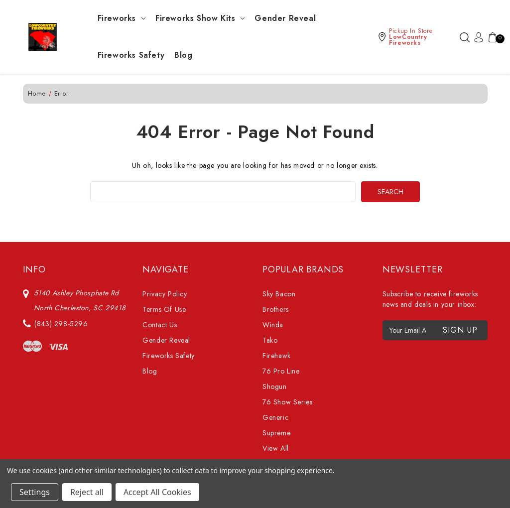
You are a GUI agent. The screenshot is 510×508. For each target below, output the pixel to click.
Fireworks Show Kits (200, 18)
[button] (416, 37)
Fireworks (121, 18)
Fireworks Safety (131, 55)
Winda (272, 325)
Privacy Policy (164, 294)
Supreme (276, 433)
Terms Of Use (164, 309)
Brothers (275, 309)
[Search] (465, 37)
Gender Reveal (285, 18)
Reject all (87, 492)
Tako (269, 340)
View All (275, 448)
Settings (34, 492)
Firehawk (276, 356)
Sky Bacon (278, 294)
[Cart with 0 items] (491, 37)
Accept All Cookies (157, 492)
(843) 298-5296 (61, 324)
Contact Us (159, 325)
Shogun (274, 386)
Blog (183, 55)
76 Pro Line (281, 371)
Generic (275, 417)
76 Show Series (287, 402)
